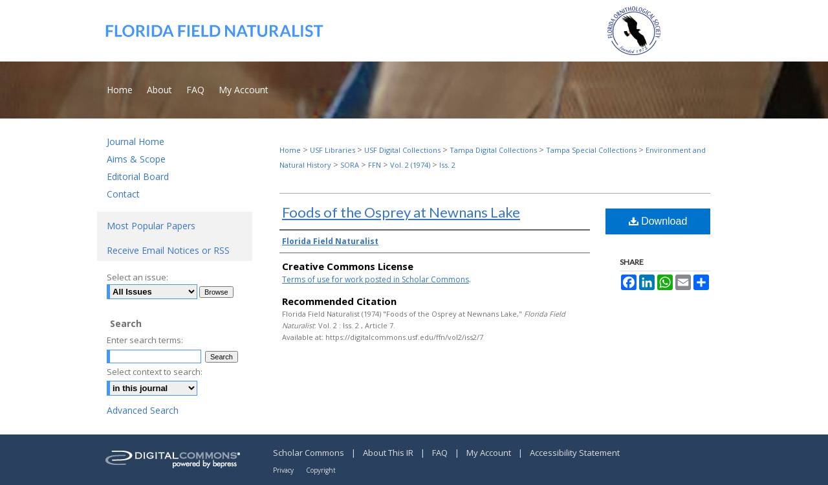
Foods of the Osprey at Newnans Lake (401, 212)
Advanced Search (143, 410)
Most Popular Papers (151, 226)
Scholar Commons (309, 452)
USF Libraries (332, 150)
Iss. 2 (447, 165)
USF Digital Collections (402, 150)
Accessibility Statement (575, 452)
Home (290, 150)
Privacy (284, 470)
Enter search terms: (145, 340)
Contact (123, 194)
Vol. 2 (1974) (410, 165)
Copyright (321, 470)
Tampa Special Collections (591, 150)
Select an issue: (137, 277)
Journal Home (135, 141)
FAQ (441, 452)
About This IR (389, 452)
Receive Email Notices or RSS (168, 250)
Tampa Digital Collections (493, 150)
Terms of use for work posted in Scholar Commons (375, 279)
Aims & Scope (136, 159)
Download (658, 221)
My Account (489, 452)
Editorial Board (138, 176)
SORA (349, 165)
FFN (374, 165)
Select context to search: (154, 372)
